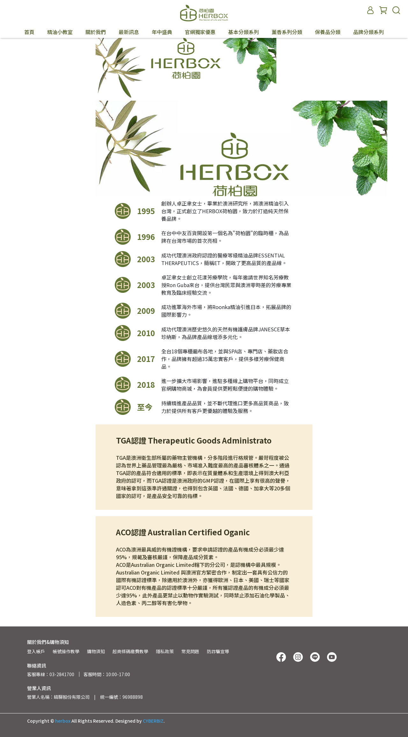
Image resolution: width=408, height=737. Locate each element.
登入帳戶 (36, 651)
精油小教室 (60, 31)
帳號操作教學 (66, 651)
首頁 (29, 31)
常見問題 (190, 651)
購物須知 (96, 651)
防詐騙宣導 (218, 651)
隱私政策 (165, 651)
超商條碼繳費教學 (130, 651)
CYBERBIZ (153, 721)
